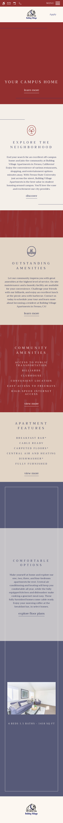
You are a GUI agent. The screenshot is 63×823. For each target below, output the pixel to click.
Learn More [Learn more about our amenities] (31, 313)
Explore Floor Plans (31, 613)
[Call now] (20, 3)
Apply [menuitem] (53, 14)
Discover (31, 195)
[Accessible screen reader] (3, 3)
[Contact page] (9, 3)
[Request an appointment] (14, 3)
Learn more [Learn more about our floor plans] (31, 90)
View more (31, 403)
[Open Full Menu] (52, 3)
